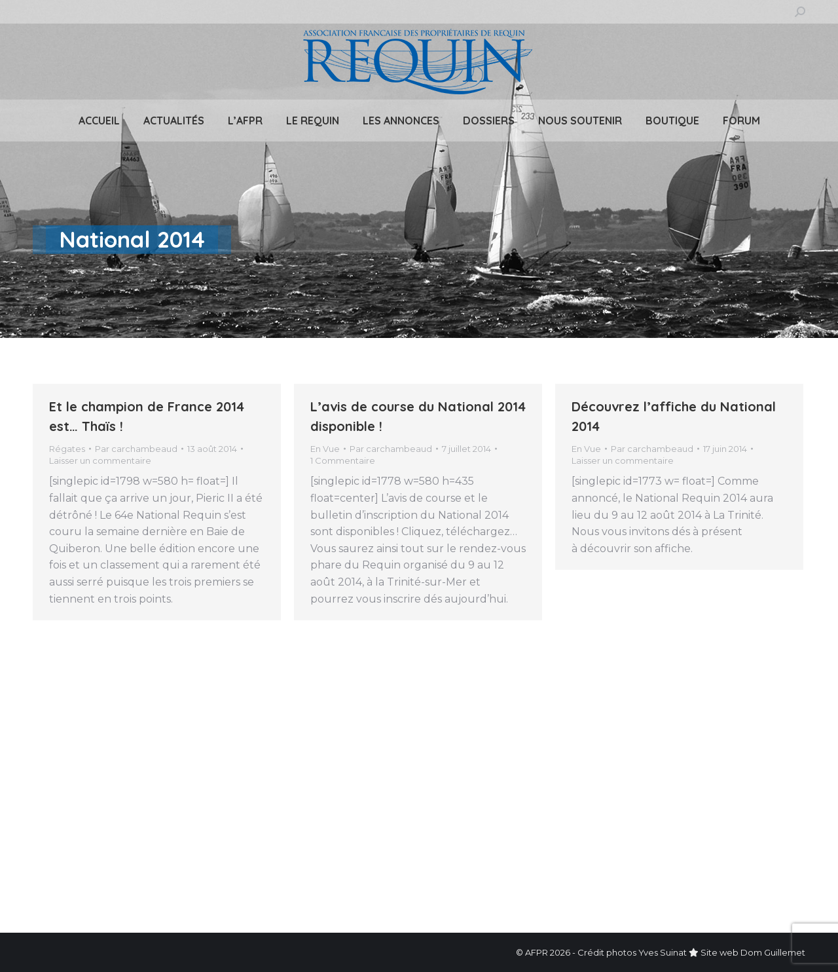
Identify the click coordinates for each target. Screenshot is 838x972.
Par (136, 448)
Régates (67, 448)
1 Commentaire (342, 460)
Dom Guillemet (772, 952)
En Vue (325, 448)
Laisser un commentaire (100, 460)
